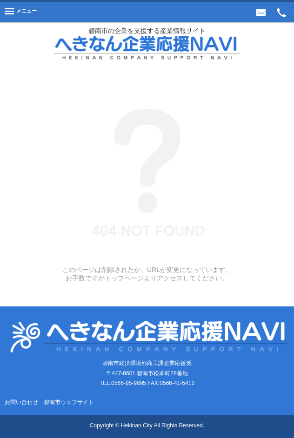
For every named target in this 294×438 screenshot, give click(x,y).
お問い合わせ (21, 402)
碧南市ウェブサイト (69, 402)
